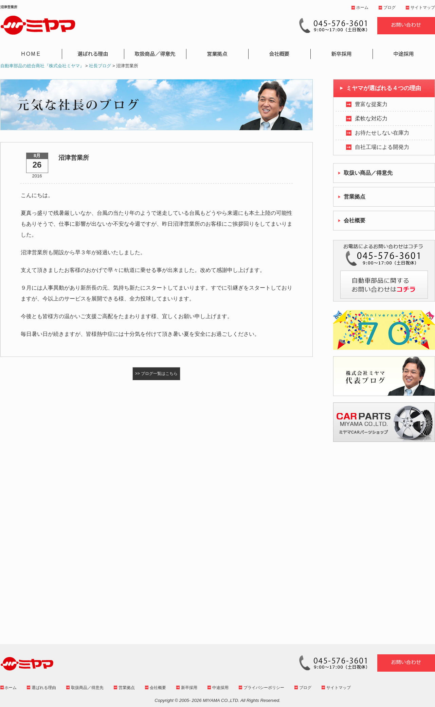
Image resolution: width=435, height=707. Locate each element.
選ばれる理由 (44, 687)
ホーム (362, 7)
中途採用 (220, 687)
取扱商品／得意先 (87, 687)
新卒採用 (189, 687)
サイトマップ (423, 7)
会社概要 (158, 687)
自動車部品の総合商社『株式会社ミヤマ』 (42, 65)
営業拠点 (127, 687)
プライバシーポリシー (263, 687)
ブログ (389, 7)
